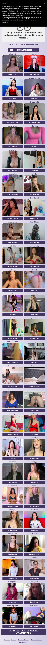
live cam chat (34, 266)
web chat (34, 314)
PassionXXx (12, 222)
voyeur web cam (12, 482)
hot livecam (12, 554)
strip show (12, 98)
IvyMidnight (34, 102)
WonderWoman (34, 78)
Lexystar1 (34, 366)
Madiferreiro (12, 486)
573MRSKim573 (12, 342)
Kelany (34, 558)
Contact (13, 640)
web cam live (12, 578)
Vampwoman (12, 126)
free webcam (34, 338)
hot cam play (34, 74)
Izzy (34, 342)
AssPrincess (12, 534)
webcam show (12, 218)
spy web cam (34, 194)
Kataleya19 (12, 510)
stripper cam (34, 218)
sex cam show (34, 386)
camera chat (12, 74)
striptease (34, 530)
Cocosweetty (34, 246)
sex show (34, 434)
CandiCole (12, 462)
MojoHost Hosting (23, 640)
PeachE (34, 174)
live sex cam (12, 290)
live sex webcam (12, 266)
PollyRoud (12, 270)
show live (12, 458)
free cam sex (34, 242)
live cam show (34, 554)
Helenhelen (34, 534)
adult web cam (12, 122)
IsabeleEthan (12, 174)
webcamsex (12, 530)
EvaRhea (12, 198)
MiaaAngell (12, 414)
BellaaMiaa (12, 558)
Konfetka (12, 294)
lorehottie (34, 294)
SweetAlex (12, 150)
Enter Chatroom (17, 44)
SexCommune (12, 102)
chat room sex (12, 362)
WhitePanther (12, 318)
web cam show (12, 410)
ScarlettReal (34, 438)
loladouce (34, 126)
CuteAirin (12, 246)
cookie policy (19, 15)
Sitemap (7, 640)
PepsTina (34, 318)
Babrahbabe (34, 222)
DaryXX (34, 54)
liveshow (34, 482)
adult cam (34, 290)
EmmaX (12, 78)
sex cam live (12, 170)
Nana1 (34, 486)
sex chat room (12, 506)
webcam (34, 146)
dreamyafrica (12, 582)
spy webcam (34, 626)
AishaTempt (34, 510)
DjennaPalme (12, 390)
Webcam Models (36, 640)
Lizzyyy (34, 462)
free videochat (12, 194)
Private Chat (32, 44)
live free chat (12, 386)
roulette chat (34, 410)
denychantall (34, 198)
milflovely (34, 414)
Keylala (34, 150)
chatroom (12, 626)
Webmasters (23, 642)
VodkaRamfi (34, 606)
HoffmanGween (12, 606)
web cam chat (34, 506)
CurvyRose (34, 582)
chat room (34, 170)
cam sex (34, 362)
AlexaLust (12, 54)
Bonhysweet (12, 366)
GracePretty (12, 438)
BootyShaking (34, 270)
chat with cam (34, 602)
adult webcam (13, 242)
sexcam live (34, 578)
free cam (34, 98)
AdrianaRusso (34, 390)
